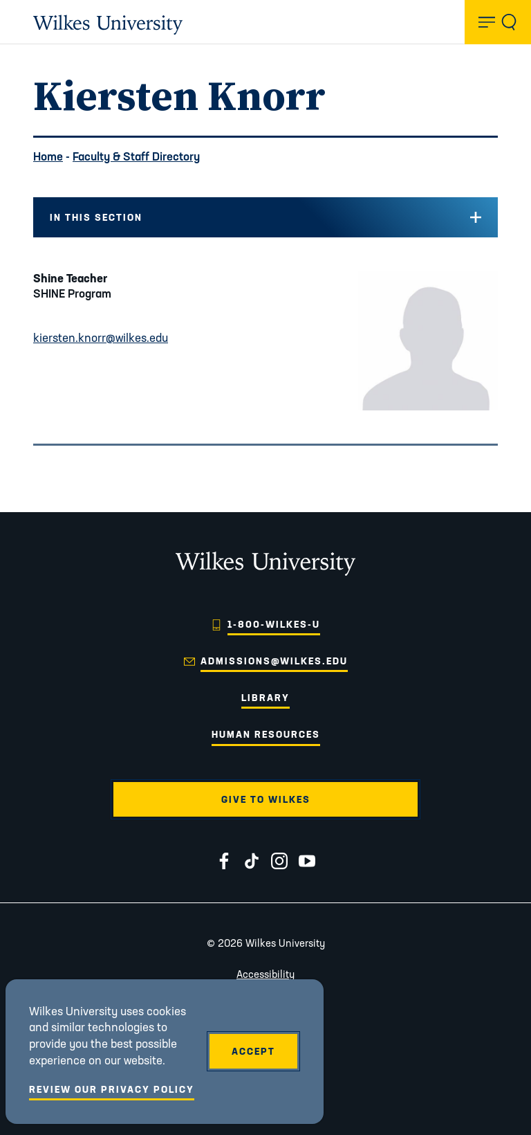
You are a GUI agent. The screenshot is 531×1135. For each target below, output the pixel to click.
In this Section (96, 217)
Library (265, 697)
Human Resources (266, 734)
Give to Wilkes (265, 799)
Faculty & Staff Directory (136, 156)
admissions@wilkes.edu (274, 661)
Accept (253, 1051)
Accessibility (265, 974)
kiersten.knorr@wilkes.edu (100, 337)
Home (48, 156)
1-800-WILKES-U (273, 624)
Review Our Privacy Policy (111, 1089)
